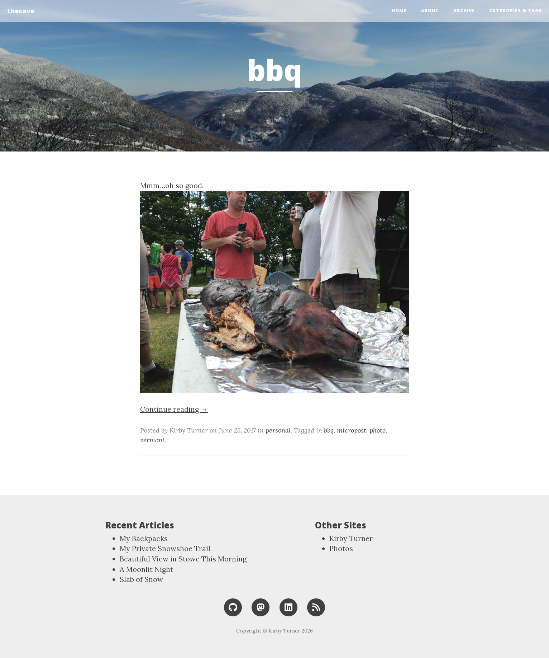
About (430, 11)
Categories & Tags (515, 11)
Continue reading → (174, 409)
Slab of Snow (141, 579)
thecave (20, 10)
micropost (351, 430)
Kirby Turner (351, 538)
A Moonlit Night (146, 569)
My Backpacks (144, 538)
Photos (341, 548)
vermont (152, 440)
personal (278, 430)
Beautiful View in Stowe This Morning (183, 558)
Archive (464, 11)
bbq (329, 430)
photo (377, 430)
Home (399, 11)
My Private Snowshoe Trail (165, 548)
